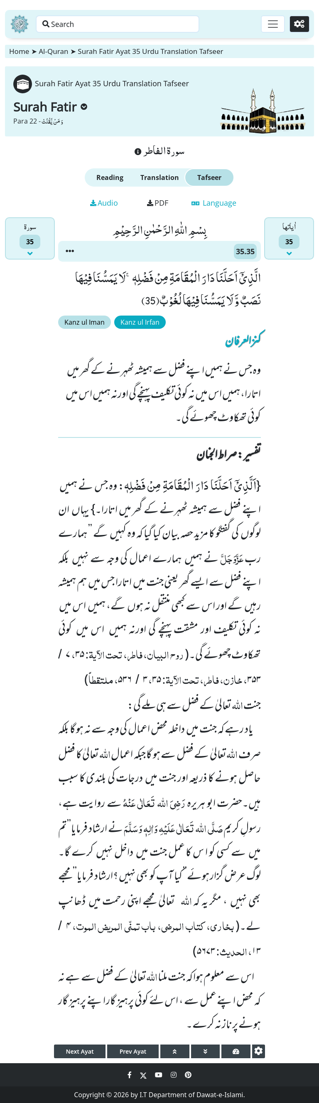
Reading (109, 177)
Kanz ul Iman (84, 322)
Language (213, 203)
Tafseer (209, 177)
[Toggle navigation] (272, 24)
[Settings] (299, 24)
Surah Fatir (50, 106)
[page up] (175, 1051)
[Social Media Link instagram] (174, 1074)
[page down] (205, 1051)
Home (19, 51)
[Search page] (130, 24)
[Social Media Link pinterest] (188, 1074)
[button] (69, 251)
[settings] (258, 1051)
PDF (157, 203)
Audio (104, 203)
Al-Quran (53, 51)
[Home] (19, 24)
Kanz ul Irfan (140, 322)
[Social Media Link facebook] (130, 1074)
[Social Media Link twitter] (144, 1074)
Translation (159, 177)
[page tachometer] (236, 1051)
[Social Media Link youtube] (159, 1074)
